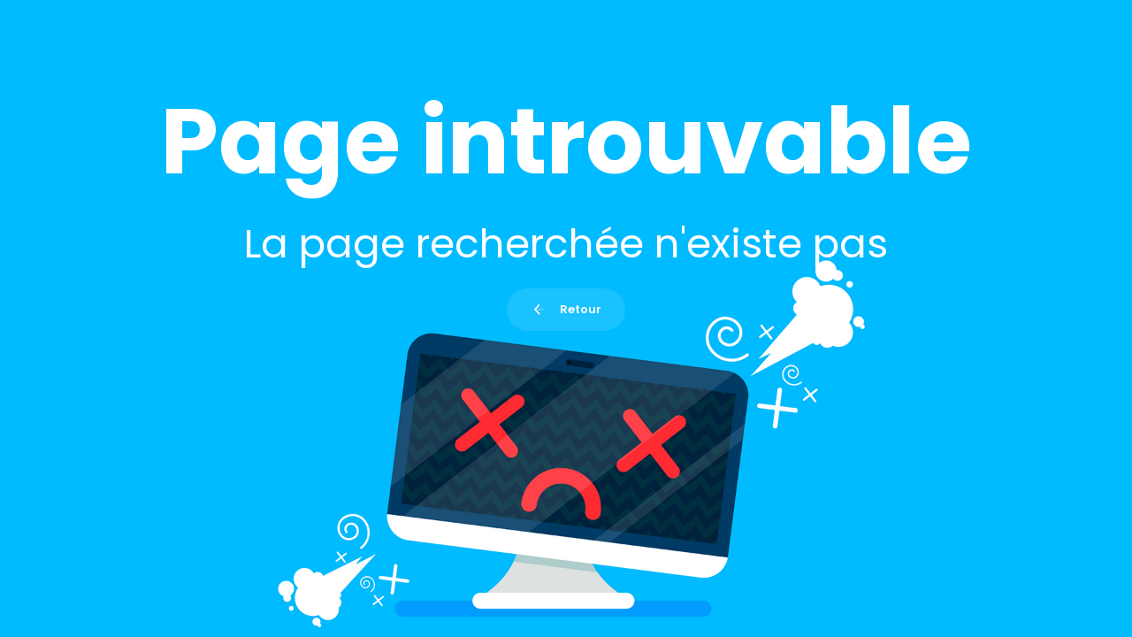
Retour (565, 309)
